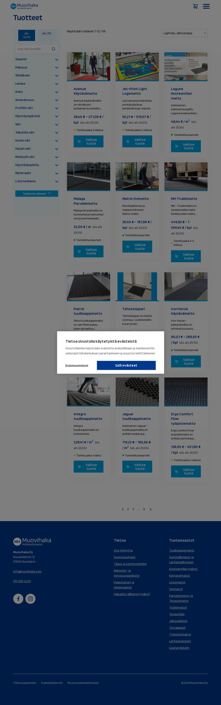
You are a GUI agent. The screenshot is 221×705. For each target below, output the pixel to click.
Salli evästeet (135, 365)
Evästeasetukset (76, 365)
